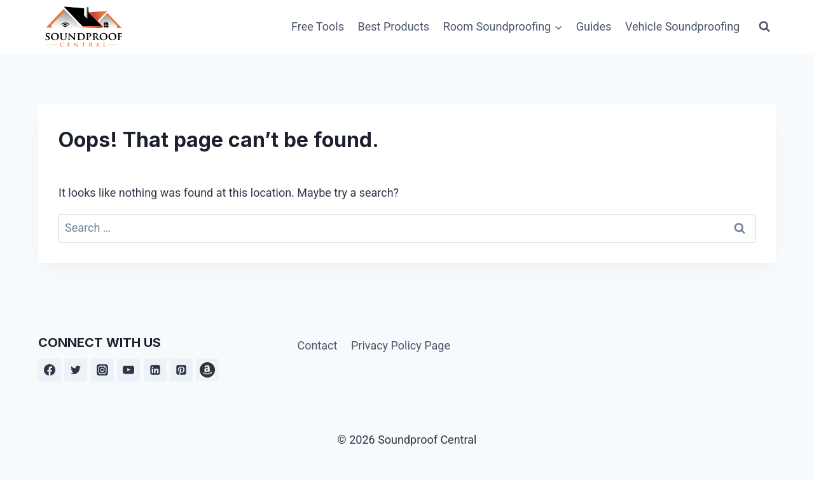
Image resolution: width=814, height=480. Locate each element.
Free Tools (317, 26)
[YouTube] (128, 369)
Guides (594, 26)
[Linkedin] (155, 369)
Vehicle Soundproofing (682, 26)
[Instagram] (102, 369)
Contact (317, 345)
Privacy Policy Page (400, 345)
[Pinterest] (181, 369)
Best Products (394, 26)
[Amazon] (207, 369)
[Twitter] (75, 369)
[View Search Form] (764, 26)
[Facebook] (49, 369)
